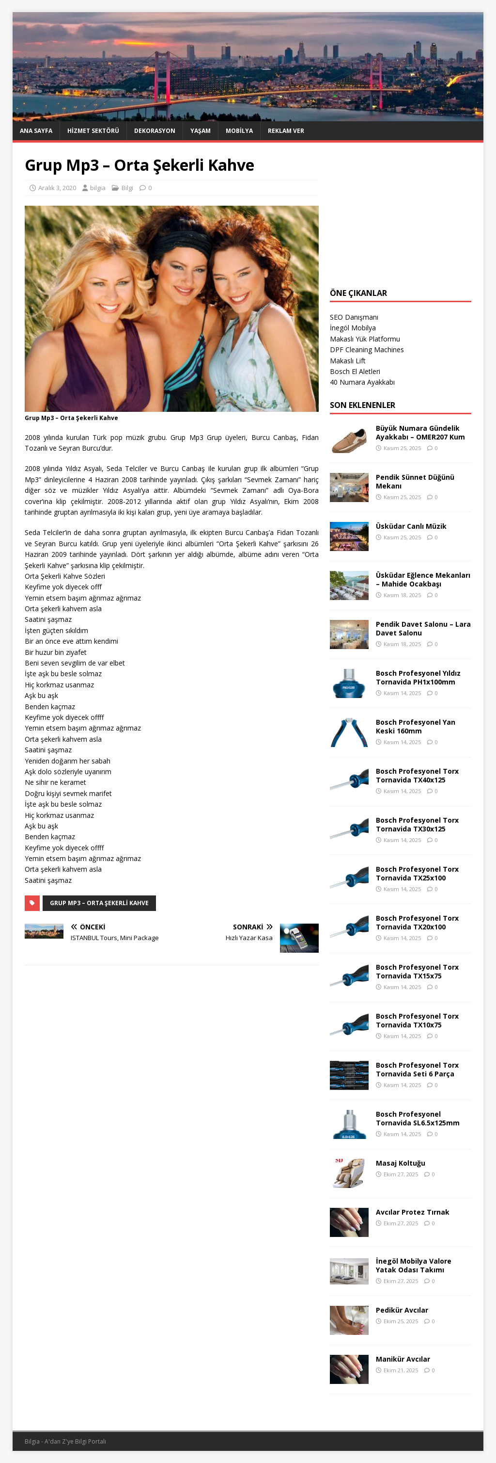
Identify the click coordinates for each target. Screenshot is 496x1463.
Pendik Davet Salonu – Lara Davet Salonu (423, 628)
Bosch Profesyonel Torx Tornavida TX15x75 (417, 971)
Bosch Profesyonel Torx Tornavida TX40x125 (417, 775)
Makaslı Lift (348, 360)
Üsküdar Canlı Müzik (411, 526)
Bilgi (127, 187)
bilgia (98, 187)
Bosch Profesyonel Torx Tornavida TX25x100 (417, 873)
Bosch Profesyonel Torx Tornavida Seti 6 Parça (417, 1069)
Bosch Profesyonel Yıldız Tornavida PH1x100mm (418, 677)
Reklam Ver (286, 131)
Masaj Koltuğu (400, 1163)
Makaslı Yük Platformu (365, 338)
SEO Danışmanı (354, 317)
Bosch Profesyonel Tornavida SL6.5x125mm (418, 1118)
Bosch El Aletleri (355, 371)
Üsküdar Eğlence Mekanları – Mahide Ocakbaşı (423, 579)
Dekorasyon (154, 131)
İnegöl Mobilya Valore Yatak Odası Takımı (413, 1265)
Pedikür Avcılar (402, 1310)
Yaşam (200, 131)
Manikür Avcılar (403, 1359)
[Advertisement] (400, 215)
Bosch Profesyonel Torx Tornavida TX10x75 (417, 1020)
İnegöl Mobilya (353, 327)
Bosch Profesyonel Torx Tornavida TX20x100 (417, 922)
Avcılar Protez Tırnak (413, 1212)
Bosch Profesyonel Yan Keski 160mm (415, 726)
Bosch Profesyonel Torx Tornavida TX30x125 (417, 824)
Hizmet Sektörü (93, 131)
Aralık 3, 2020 (57, 187)
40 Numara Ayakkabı (362, 382)
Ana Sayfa (36, 131)
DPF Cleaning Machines (367, 349)
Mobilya (239, 131)
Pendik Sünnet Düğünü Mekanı (415, 481)
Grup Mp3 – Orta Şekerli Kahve (99, 903)
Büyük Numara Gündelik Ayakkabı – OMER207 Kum (420, 432)
